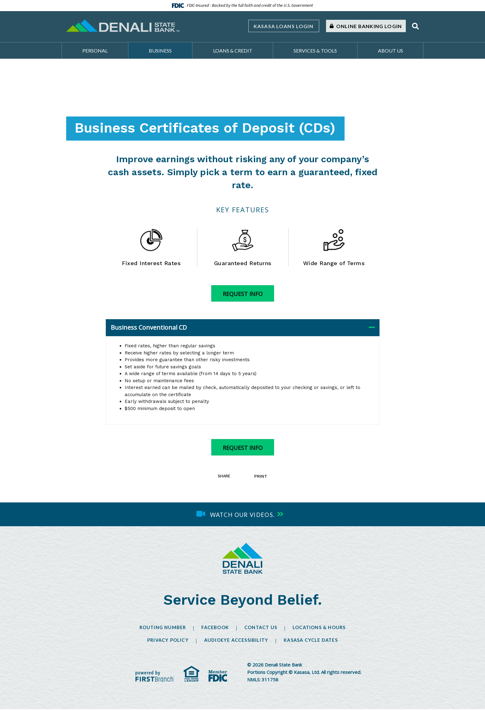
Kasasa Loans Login (283, 26)
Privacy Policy (163, 642)
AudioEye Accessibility (235, 642)
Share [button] (221, 476)
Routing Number (157, 628)
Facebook (213, 628)
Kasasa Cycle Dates (314, 642)
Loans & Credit (232, 50)
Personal (95, 50)
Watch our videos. (242, 514)
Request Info (243, 294)
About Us (390, 50)
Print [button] (265, 476)
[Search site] (415, 26)
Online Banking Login (366, 26)
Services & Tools (315, 50)
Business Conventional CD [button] (149, 327)
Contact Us (262, 628)
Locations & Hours (324, 628)
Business (160, 50)
